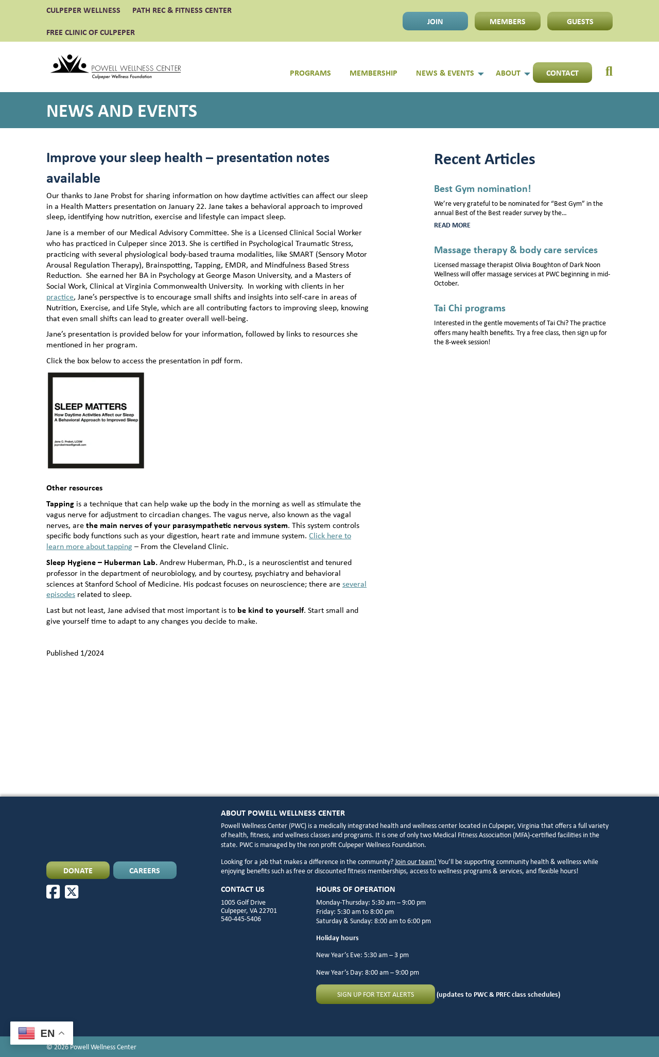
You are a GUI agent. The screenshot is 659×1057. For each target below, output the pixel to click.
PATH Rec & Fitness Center (182, 10)
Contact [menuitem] (562, 72)
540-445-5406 (241, 918)
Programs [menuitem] (310, 72)
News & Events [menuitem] (445, 72)
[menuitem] (602, 67)
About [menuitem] (508, 72)
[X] (71, 892)
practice (60, 296)
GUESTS (580, 21)
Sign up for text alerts (375, 994)
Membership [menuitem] (373, 72)
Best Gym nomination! (482, 188)
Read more (473, 225)
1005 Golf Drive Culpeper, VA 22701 (249, 906)
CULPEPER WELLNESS (83, 10)
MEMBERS (508, 21)
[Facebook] (53, 892)
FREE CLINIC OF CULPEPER (90, 32)
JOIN (435, 21)
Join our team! (416, 861)
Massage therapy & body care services (516, 249)
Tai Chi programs (470, 307)
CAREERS (144, 870)
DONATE (78, 870)
